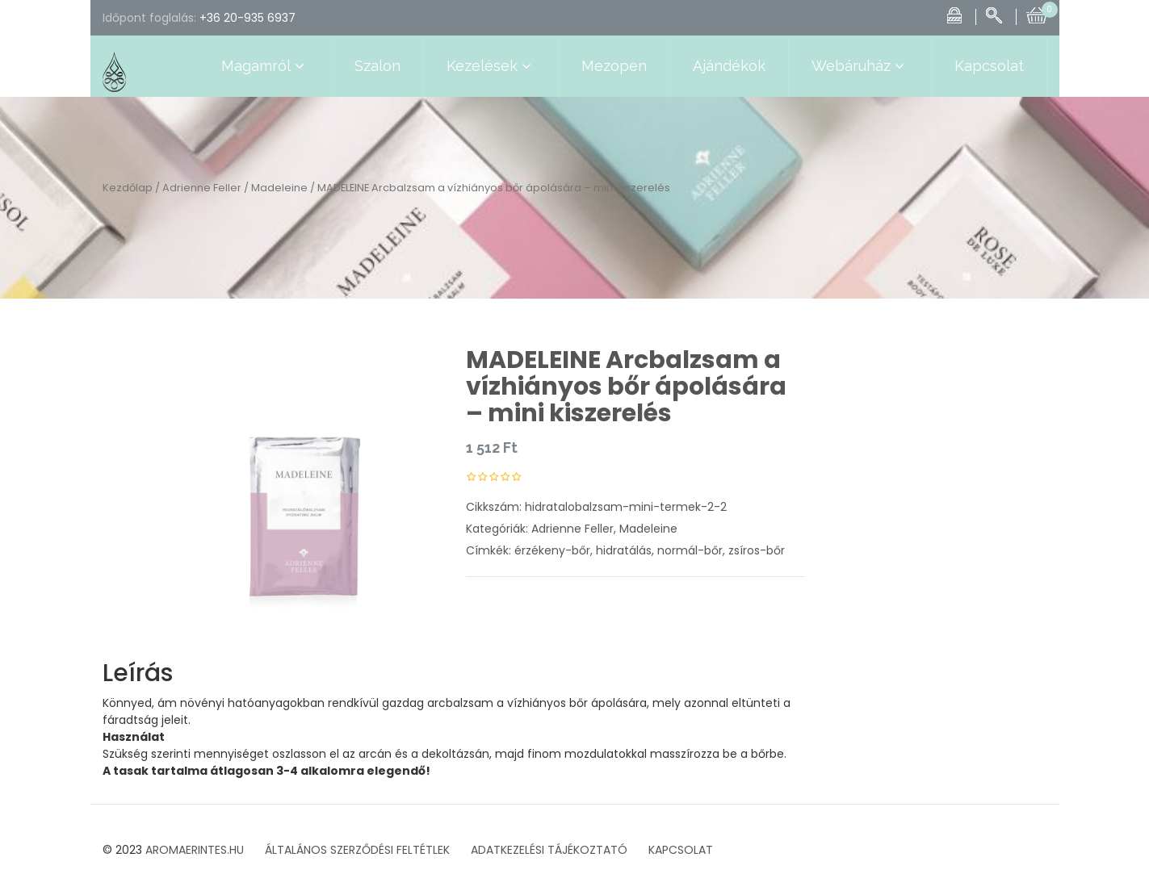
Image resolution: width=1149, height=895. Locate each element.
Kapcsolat (989, 65)
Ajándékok (729, 65)
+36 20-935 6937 (247, 18)
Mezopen (614, 65)
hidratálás (624, 550)
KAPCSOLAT (680, 850)
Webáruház (859, 66)
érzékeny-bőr (552, 550)
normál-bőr (690, 550)
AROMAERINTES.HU (194, 850)
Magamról (264, 66)
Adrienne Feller (201, 187)
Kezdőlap (128, 187)
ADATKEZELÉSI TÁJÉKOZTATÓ (549, 850)
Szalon (377, 65)
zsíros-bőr (756, 550)
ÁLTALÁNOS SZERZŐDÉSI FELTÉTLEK (357, 850)
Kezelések (491, 66)
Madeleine (279, 187)
